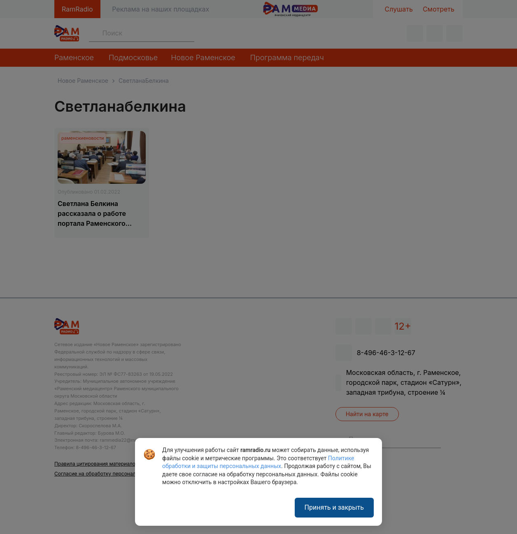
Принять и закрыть (334, 507)
